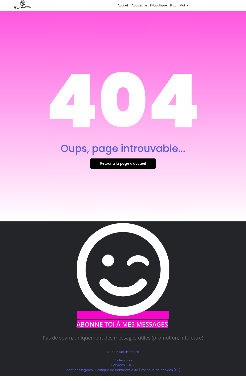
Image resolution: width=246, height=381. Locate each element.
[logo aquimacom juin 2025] (22, 4)
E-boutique (158, 5)
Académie (139, 5)
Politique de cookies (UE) (160, 370)
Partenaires (123, 360)
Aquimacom (129, 351)
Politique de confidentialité (116, 370)
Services (118, 365)
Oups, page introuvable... (123, 148)
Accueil (123, 5)
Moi (183, 5)
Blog (173, 5)
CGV (131, 365)
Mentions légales (79, 370)
